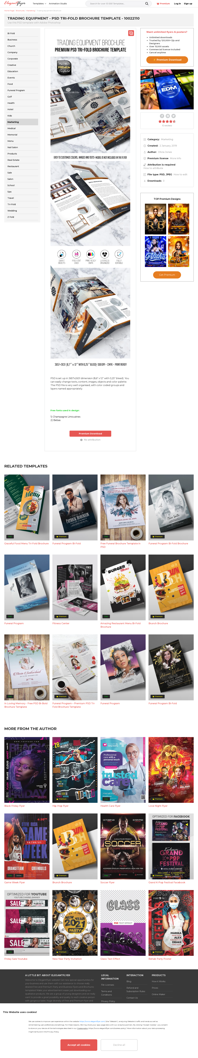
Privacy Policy (108, 1001)
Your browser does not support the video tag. (167, 89)
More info (175, 158)
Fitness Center (60, 623)
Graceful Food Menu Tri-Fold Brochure (26, 543)
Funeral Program (14, 623)
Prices (155, 988)
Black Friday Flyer (14, 806)
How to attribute (153, 168)
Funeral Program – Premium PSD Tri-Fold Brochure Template (73, 705)
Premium (163, 3)
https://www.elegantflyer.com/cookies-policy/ (107, 1028)
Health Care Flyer (110, 806)
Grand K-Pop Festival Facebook (166, 882)
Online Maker (158, 994)
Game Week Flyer (14, 882)
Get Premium (167, 274)
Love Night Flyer (157, 806)
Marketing (167, 139)
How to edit (180, 174)
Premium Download (90, 433)
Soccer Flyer (107, 882)
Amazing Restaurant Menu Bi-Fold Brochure (120, 625)
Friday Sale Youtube (15, 959)
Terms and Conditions (106, 993)
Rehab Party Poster (159, 959)
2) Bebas (55, 420)
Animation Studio (58, 3)
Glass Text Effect (110, 959)
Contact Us (132, 998)
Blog (128, 981)
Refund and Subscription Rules (135, 990)
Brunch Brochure (158, 623)
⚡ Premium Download (167, 59)
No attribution (90, 439)
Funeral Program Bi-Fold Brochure (168, 543)
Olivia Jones (165, 152)
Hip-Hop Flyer (60, 806)
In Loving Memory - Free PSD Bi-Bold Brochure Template (25, 705)
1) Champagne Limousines (65, 416)
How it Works (158, 981)
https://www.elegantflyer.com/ (92, 1021)
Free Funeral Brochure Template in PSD (120, 545)
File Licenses (107, 985)
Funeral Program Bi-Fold (66, 543)
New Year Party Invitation (67, 959)
